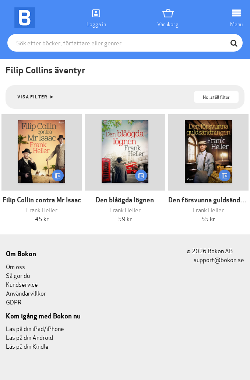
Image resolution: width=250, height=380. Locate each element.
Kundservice (22, 284)
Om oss (15, 266)
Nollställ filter (216, 97)
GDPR (13, 301)
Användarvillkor (26, 293)
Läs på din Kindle (27, 346)
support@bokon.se (215, 259)
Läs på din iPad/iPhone (35, 328)
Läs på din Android (29, 337)
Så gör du (18, 275)
